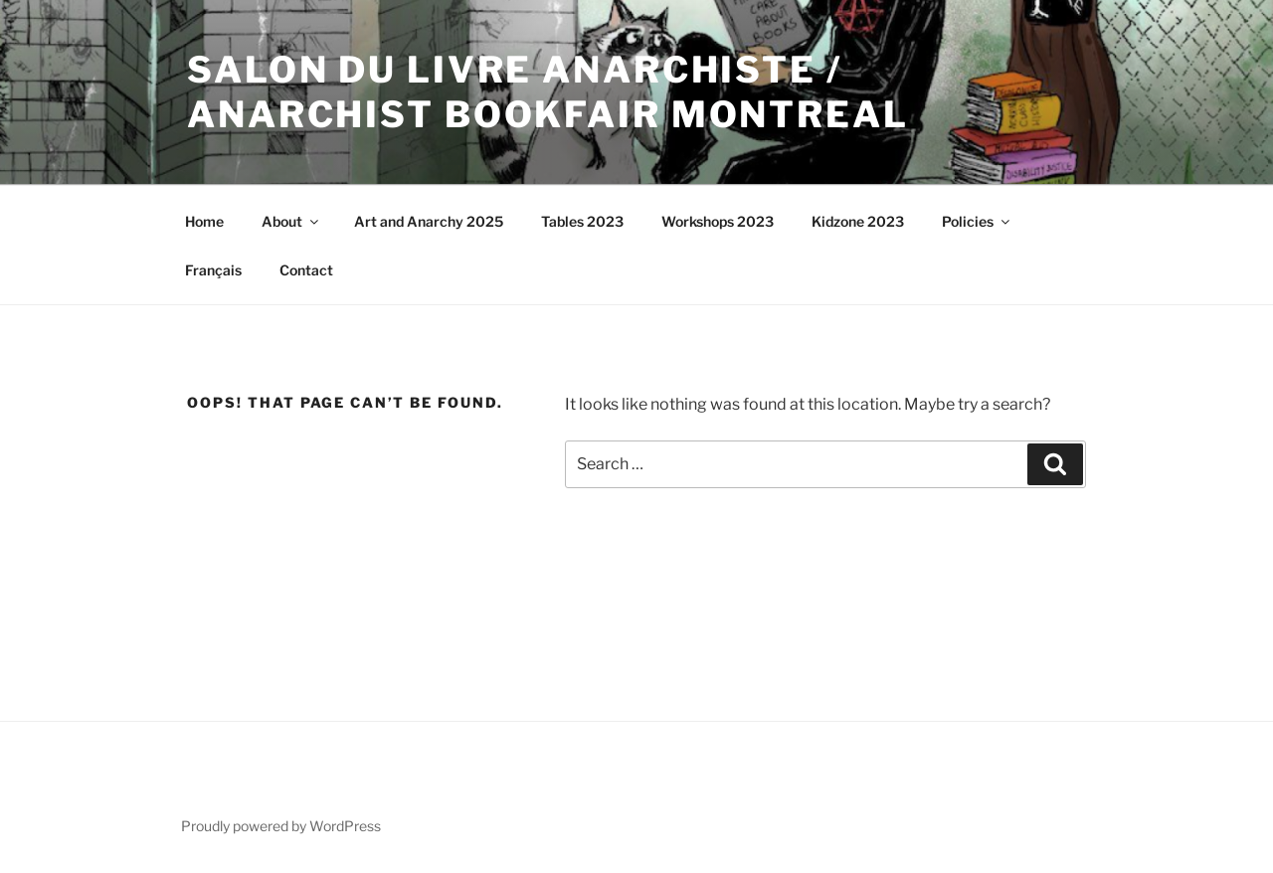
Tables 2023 (582, 221)
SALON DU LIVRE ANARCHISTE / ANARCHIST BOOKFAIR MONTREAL (548, 92)
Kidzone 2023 (858, 221)
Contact (306, 270)
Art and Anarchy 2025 (428, 221)
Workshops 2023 (717, 221)
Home (204, 221)
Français (213, 270)
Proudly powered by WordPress (281, 825)
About (291, 221)
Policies (977, 221)
